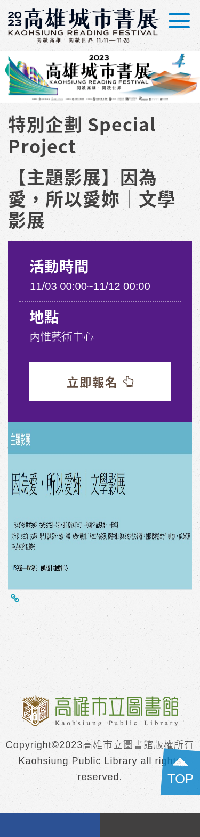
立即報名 (100, 381)
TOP (180, 779)
